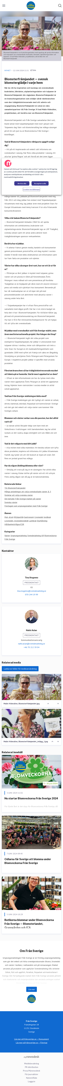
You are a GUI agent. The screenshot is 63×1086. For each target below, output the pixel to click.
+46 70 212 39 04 (31, 647)
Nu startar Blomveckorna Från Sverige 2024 (31, 798)
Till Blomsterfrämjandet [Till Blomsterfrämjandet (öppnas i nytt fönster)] (14, 488)
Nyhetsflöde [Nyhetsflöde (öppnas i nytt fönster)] (31, 1078)
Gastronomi (29, 517)
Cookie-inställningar (31, 189)
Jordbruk (47, 517)
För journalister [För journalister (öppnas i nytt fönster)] (31, 1074)
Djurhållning (42, 520)
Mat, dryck (8, 517)
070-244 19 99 (31, 594)
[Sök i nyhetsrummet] (60, 5)
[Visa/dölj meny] (3, 6)
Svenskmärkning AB (35, 535)
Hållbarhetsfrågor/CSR (14, 524)
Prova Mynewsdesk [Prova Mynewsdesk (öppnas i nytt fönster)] (31, 1070)
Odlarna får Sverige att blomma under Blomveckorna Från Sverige (27, 861)
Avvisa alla (22, 183)
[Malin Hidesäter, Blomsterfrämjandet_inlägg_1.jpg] (31, 723)
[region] (31, 176)
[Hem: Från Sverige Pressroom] (31, 5)
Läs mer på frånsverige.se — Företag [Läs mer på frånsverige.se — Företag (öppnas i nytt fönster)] (31, 1042)
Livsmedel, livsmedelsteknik (16, 520)
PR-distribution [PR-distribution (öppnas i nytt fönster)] (31, 1067)
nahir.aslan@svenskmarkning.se (31, 643)
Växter (7, 535)
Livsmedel (38, 517)
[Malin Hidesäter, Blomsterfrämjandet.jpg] (31, 687)
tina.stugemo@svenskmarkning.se (31, 591)
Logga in (31, 1081)
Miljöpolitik (18, 517)
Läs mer (31, 989)
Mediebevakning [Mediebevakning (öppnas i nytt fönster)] (31, 1063)
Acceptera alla (40, 183)
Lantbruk (32, 520)
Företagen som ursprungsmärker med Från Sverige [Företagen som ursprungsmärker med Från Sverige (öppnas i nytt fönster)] (25, 506)
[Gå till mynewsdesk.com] (31, 1056)
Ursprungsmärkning (18, 535)
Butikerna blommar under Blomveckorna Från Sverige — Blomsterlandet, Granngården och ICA (29, 923)
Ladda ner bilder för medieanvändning (20, 668)
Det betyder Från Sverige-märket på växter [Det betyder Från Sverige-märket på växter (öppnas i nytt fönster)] (22, 498)
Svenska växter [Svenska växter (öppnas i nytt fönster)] (10, 502)
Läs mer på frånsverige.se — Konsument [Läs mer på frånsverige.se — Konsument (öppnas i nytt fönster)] (31, 1039)
